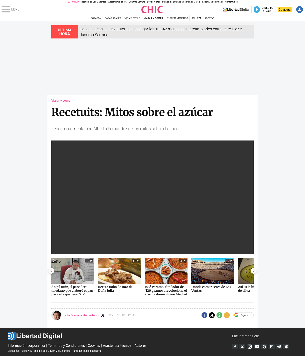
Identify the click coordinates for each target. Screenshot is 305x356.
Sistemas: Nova (92, 350)
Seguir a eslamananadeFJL (103, 315)
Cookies (94, 345)
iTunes (287, 346)
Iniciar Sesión (299, 9)
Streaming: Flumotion (70, 350)
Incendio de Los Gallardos (93, 2)
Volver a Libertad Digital (236, 9)
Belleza (196, 18)
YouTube (257, 346)
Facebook (235, 346)
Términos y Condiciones (66, 345)
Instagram (250, 346)
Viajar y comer (153, 18)
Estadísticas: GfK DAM (46, 350)
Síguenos (246, 315)
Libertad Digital (120, 336)
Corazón (96, 18)
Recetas (209, 18)
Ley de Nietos (153, 2)
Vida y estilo (132, 18)
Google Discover (264, 346)
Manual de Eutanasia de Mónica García (181, 2)
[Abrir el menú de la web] (71, 9)
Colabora (285, 9)
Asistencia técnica (117, 345)
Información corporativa (26, 345)
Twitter (242, 346)
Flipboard (272, 346)
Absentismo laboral (117, 2)
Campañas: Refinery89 (20, 350)
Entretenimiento (177, 18)
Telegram (279, 346)
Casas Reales (113, 18)
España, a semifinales (212, 2)
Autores (140, 345)
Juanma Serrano (137, 2)
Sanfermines (231, 2)
